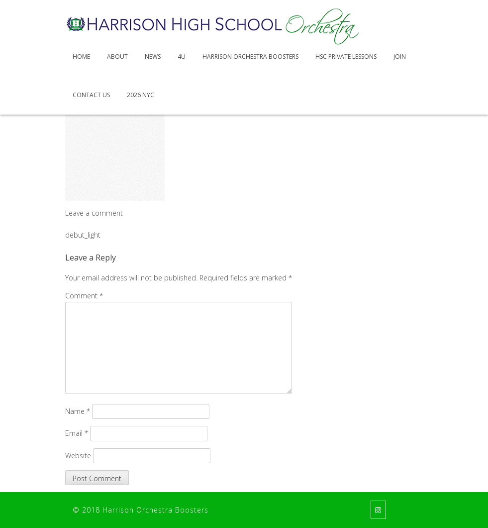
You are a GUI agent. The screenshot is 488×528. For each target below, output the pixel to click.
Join (399, 56)
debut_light (82, 235)
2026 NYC (140, 95)
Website (78, 455)
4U (182, 56)
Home (81, 56)
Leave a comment (94, 213)
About (117, 56)
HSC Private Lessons (346, 56)
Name (77, 411)
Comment (84, 295)
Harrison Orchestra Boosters (250, 56)
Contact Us (91, 95)
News (153, 56)
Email (76, 433)
